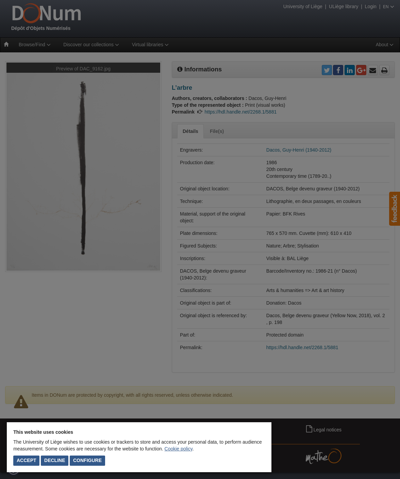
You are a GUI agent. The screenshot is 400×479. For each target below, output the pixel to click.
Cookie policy (179, 448)
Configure (87, 460)
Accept (26, 460)
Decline (54, 460)
